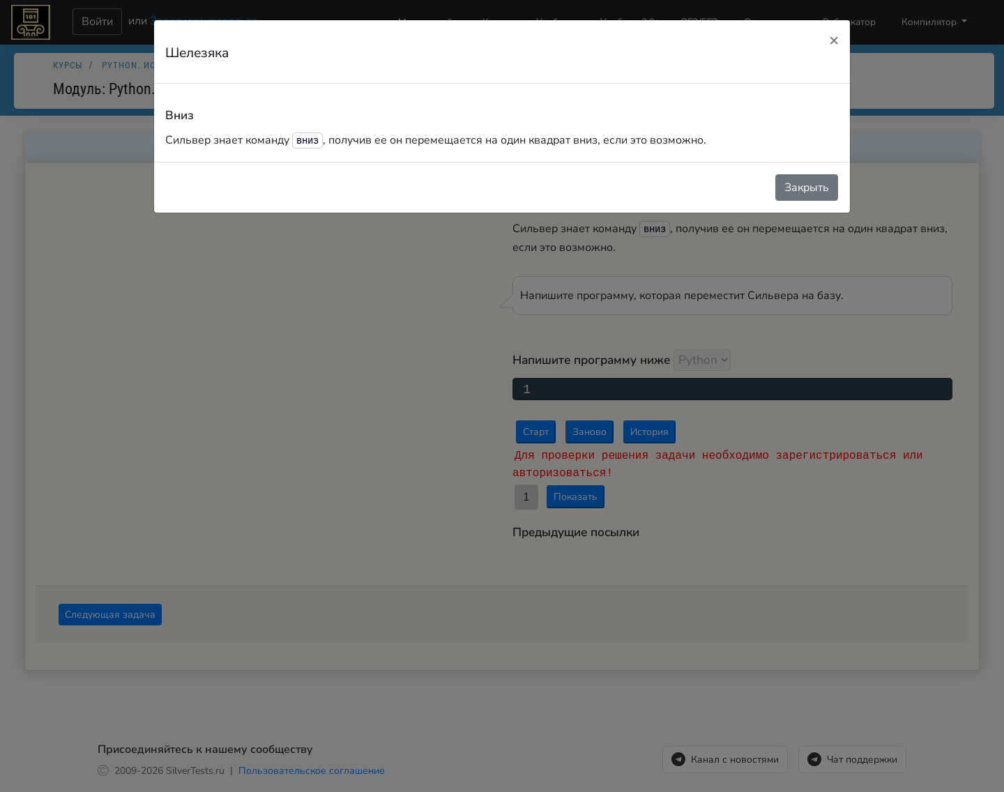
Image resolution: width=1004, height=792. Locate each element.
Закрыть (806, 187)
